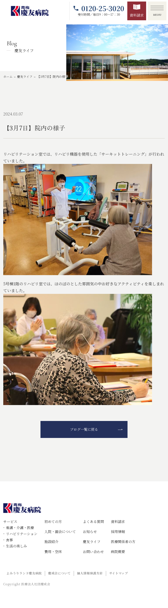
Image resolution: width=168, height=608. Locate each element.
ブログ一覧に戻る (84, 429)
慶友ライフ (24, 76)
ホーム (7, 76)
